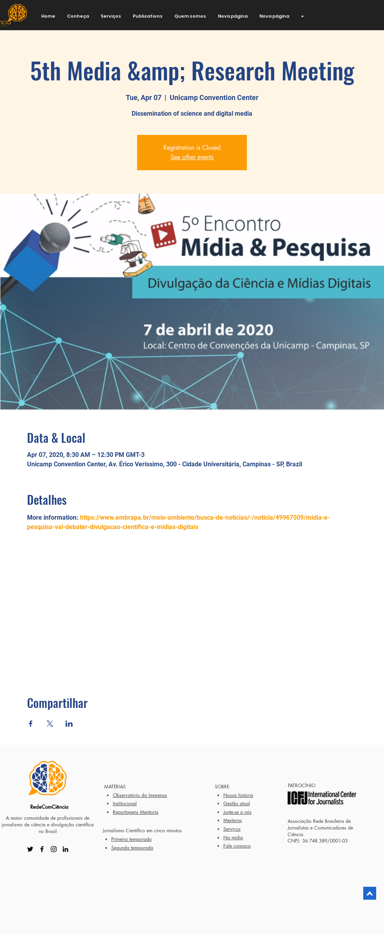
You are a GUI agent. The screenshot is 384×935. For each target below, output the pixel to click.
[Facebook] (42, 849)
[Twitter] (30, 849)
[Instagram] (54, 849)
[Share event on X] (50, 723)
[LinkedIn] (65, 849)
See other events (192, 157)
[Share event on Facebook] (30, 723)
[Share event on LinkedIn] (69, 723)
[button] (78, 16)
